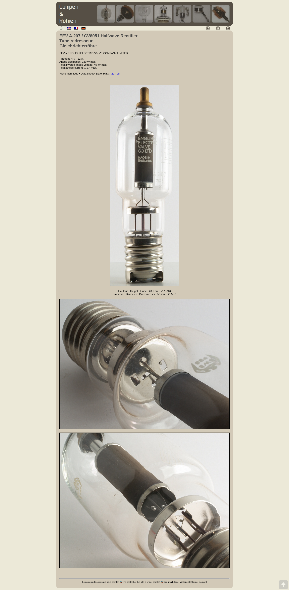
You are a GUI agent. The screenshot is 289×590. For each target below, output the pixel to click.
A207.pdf (115, 73)
